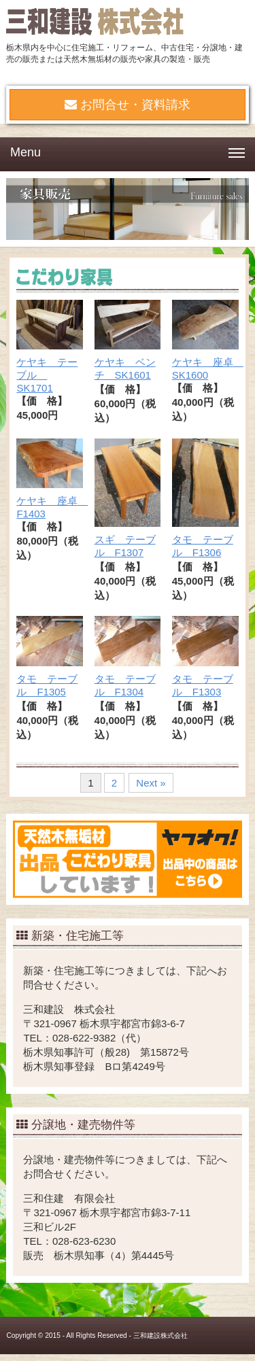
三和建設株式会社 (160, 1335)
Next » (150, 783)
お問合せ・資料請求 (127, 104)
